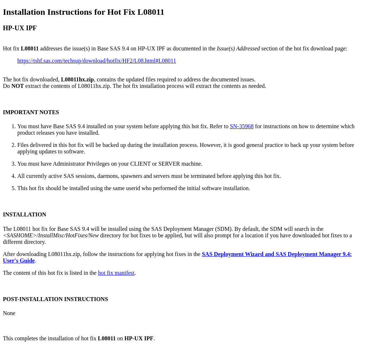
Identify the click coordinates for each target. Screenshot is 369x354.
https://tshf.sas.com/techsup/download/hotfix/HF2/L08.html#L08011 (96, 61)
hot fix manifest (116, 273)
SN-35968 (242, 126)
